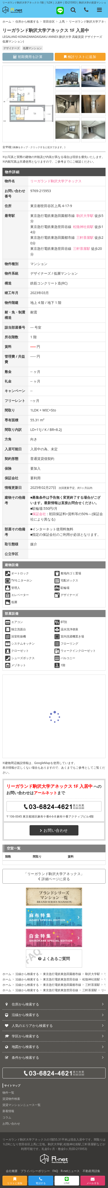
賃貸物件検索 (11, 1099)
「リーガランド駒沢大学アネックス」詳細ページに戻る (54, 876)
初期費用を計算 (28, 56)
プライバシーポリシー (35, 1171)
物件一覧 (8, 1092)
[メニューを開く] (99, 10)
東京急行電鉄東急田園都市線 (62, 974)
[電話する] (86, 10)
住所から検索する (27, 21)
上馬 (62, 21)
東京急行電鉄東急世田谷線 (60, 979)
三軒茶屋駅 (85, 237)
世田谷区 (49, 21)
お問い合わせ (54, 830)
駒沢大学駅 (85, 215)
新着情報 (8, 1111)
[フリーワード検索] (73, 10)
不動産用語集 (91, 1171)
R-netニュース (70, 1171)
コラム (6, 1117)
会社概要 (12, 1171)
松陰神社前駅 (83, 226)
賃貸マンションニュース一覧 (21, 1105)
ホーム (6, 21)
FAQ (55, 1171)
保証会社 (39, 513)
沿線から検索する (27, 974)
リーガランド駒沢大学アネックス (56, 181)
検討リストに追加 (80, 56)
